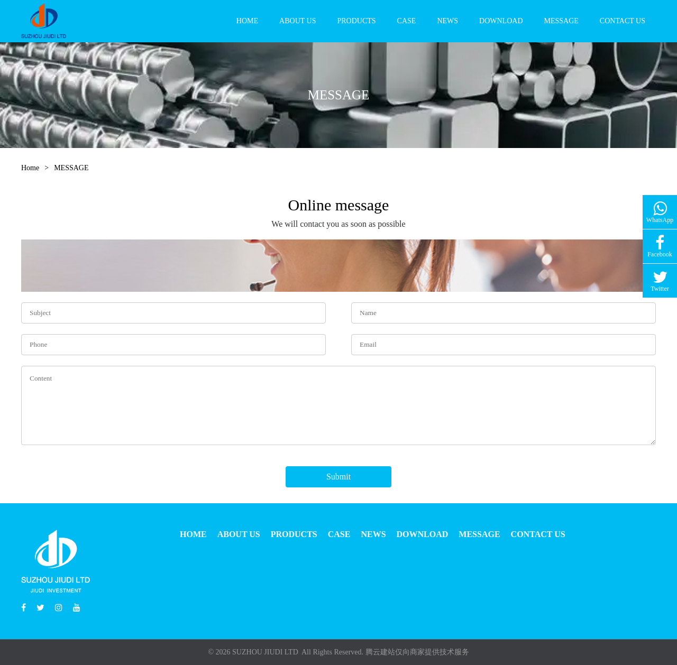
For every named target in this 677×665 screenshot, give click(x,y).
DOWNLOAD (501, 21)
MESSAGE (561, 21)
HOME (247, 21)
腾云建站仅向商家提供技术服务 (417, 652)
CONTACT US (622, 21)
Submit (338, 476)
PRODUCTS (356, 21)
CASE (406, 21)
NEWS (447, 21)
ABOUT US (297, 21)
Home (30, 168)
